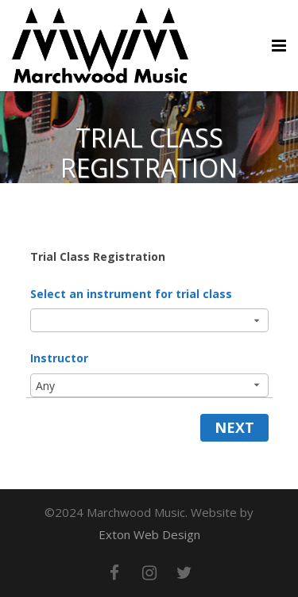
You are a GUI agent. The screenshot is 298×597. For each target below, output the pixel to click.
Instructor (59, 357)
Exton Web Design (149, 534)
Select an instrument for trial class (131, 293)
